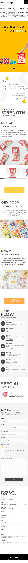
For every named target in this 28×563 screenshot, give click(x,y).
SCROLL (14, 68)
